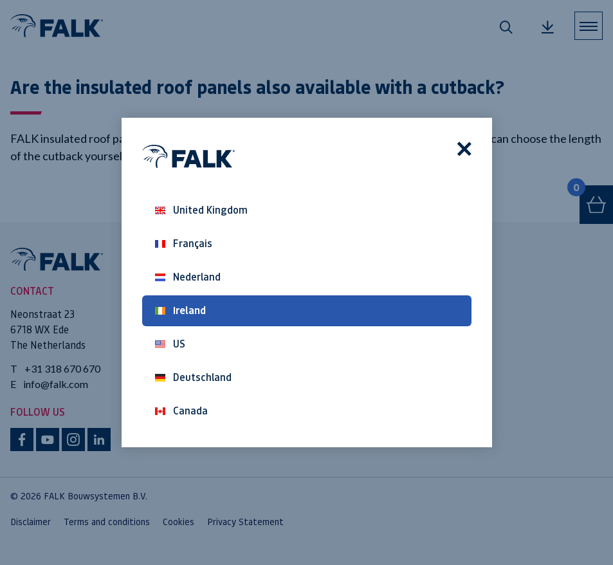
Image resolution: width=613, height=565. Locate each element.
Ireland (180, 310)
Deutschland (193, 377)
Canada (181, 411)
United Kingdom (201, 210)
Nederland (188, 277)
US (170, 344)
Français (183, 243)
